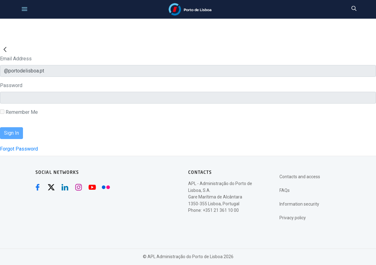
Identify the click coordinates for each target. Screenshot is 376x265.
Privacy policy (292, 217)
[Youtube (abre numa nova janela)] (92, 187)
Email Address (16, 59)
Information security (299, 204)
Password (11, 85)
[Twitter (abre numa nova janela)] (51, 187)
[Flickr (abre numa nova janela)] (106, 187)
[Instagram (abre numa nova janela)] (78, 187)
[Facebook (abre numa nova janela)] (37, 187)
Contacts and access (299, 176)
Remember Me (19, 112)
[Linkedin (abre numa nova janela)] (65, 187)
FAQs (284, 190)
